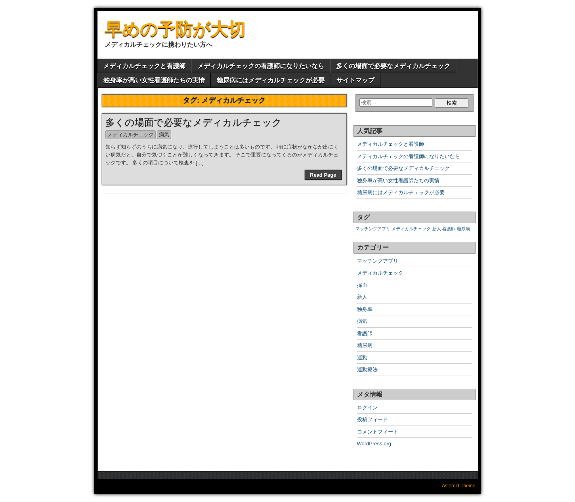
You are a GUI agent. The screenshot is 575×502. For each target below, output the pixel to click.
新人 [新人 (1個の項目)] (436, 228)
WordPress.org (374, 444)
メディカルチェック (130, 134)
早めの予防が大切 (175, 29)
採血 (362, 285)
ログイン (367, 407)
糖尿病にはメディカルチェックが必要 (271, 80)
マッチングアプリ (377, 261)
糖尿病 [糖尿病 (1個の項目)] (463, 228)
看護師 (365, 333)
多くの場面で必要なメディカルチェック (393, 66)
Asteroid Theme (459, 486)
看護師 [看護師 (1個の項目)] (448, 228)
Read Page (323, 175)
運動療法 (367, 369)
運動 (362, 358)
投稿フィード (372, 419)
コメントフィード (377, 432)
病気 (164, 134)
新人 (362, 297)
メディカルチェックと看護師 (144, 66)
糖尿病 (365, 345)
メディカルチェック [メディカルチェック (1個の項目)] (411, 228)
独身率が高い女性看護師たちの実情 (154, 80)
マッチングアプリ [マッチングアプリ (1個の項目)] (372, 228)
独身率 (365, 309)
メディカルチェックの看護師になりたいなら (260, 66)
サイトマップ (355, 80)
